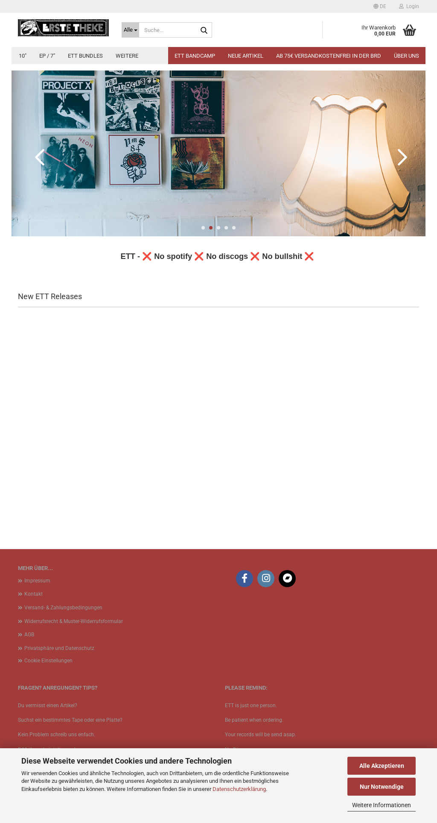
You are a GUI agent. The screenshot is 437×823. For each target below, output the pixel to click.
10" (22, 56)
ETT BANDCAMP (195, 56)
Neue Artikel (245, 56)
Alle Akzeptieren (381, 765)
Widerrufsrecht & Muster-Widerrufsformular (73, 621)
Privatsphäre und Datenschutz (59, 648)
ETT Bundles (85, 56)
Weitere (127, 56)
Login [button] (409, 6)
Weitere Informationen (381, 805)
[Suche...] (130, 30)
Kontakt (33, 594)
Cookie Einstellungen (48, 661)
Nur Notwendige (382, 786)
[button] (380, 6)
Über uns (406, 56)
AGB (29, 635)
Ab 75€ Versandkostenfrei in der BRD (328, 56)
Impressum (37, 581)
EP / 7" (47, 56)
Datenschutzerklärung (239, 789)
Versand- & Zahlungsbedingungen (63, 608)
